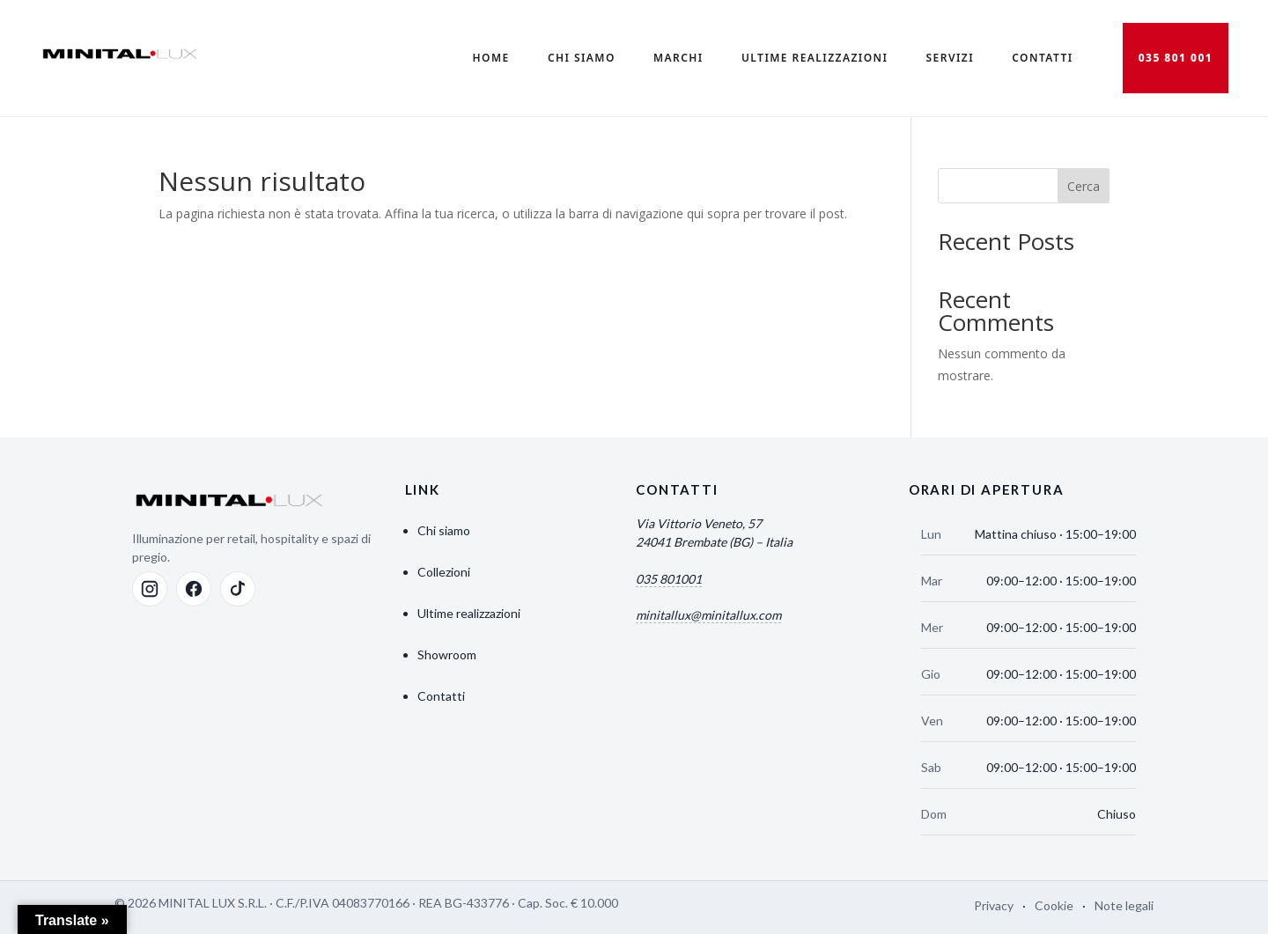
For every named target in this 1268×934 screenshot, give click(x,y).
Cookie (1054, 905)
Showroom (446, 654)
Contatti (1042, 57)
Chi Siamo (582, 57)
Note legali (1124, 905)
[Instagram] (149, 589)
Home (491, 57)
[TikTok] (237, 589)
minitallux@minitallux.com (708, 614)
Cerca (1083, 186)
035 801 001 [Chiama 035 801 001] (1176, 57)
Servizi (950, 57)
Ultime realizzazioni (814, 57)
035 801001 (669, 578)
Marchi (678, 57)
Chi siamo (443, 530)
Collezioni (443, 571)
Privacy (994, 905)
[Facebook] (193, 589)
